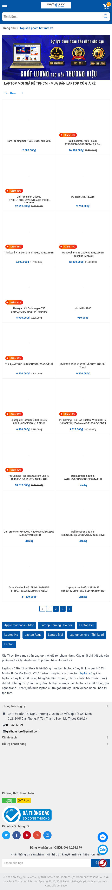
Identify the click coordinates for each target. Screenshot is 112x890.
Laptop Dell (86, 625)
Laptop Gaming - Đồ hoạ (57, 625)
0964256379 (14, 725)
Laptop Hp (11, 634)
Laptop (9, 644)
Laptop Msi (55, 634)
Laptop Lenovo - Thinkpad (87, 634)
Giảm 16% (16, 191)
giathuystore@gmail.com (22, 731)
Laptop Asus (33, 634)
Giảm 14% (69, 246)
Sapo (64, 885)
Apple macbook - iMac (19, 625)
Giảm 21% (16, 302)
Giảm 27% (16, 470)
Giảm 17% (16, 358)
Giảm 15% (69, 135)
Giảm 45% (16, 246)
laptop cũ (86, 673)
